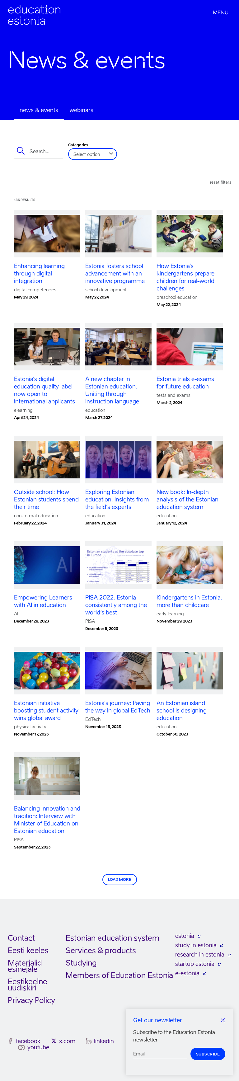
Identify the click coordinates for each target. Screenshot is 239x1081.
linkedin (104, 1041)
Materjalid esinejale (25, 966)
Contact (21, 937)
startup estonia (194, 964)
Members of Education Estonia (119, 975)
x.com (67, 1041)
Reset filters (221, 182)
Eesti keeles (28, 950)
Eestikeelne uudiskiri (27, 984)
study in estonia (196, 945)
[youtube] (21, 1047)
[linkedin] (88, 1041)
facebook (28, 1041)
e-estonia (187, 973)
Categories (78, 145)
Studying (81, 962)
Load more (119, 879)
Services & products (101, 950)
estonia (184, 936)
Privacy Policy (31, 1000)
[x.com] (54, 1041)
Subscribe (208, 1054)
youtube (38, 1047)
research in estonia (199, 954)
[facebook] (10, 1041)
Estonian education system (112, 937)
